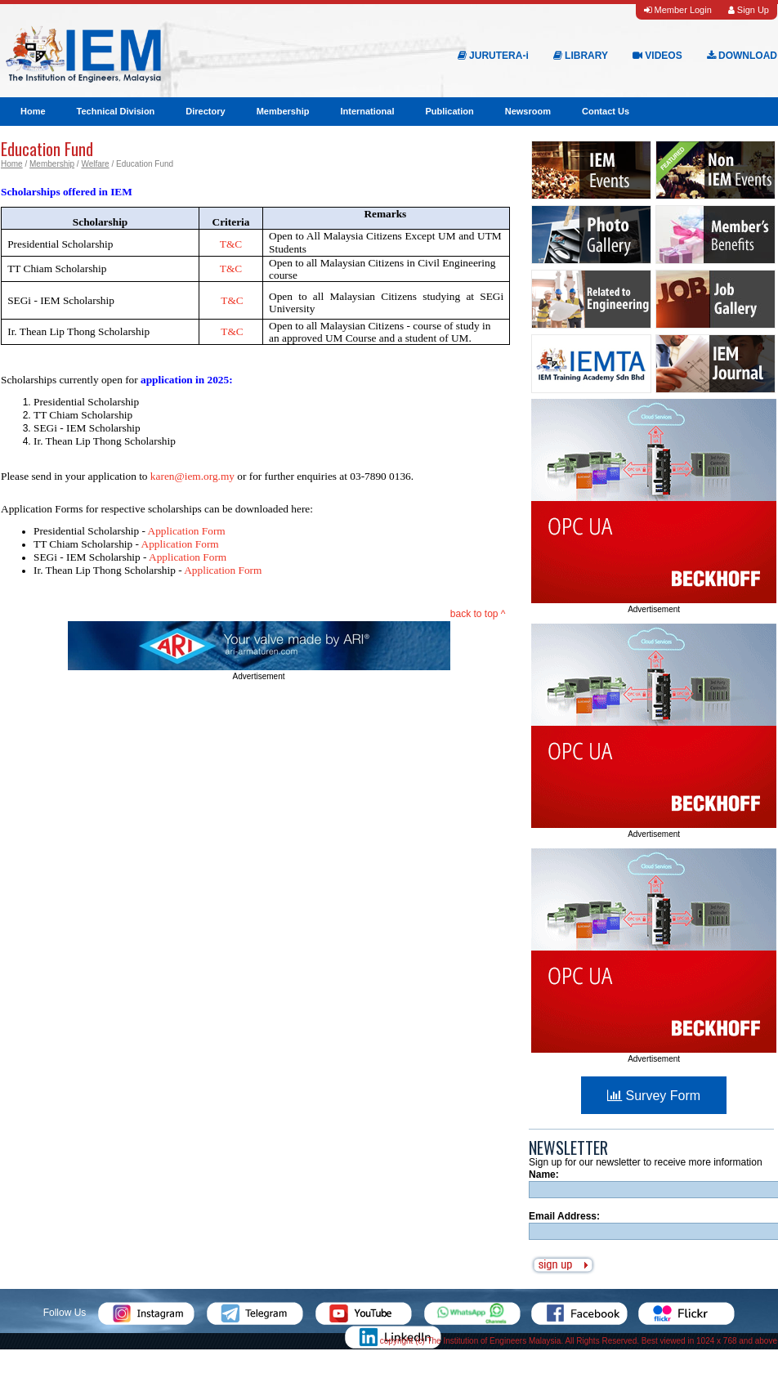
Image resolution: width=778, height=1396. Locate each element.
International (367, 111)
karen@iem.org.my (192, 476)
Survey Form (653, 1096)
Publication (449, 111)
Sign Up (748, 10)
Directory (205, 111)
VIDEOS (657, 55)
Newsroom (528, 111)
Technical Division (116, 111)
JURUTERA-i (493, 55)
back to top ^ (478, 614)
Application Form (187, 531)
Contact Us (605, 111)
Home (33, 111)
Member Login (677, 10)
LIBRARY (580, 55)
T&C (232, 300)
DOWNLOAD (742, 55)
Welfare (95, 163)
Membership (283, 111)
